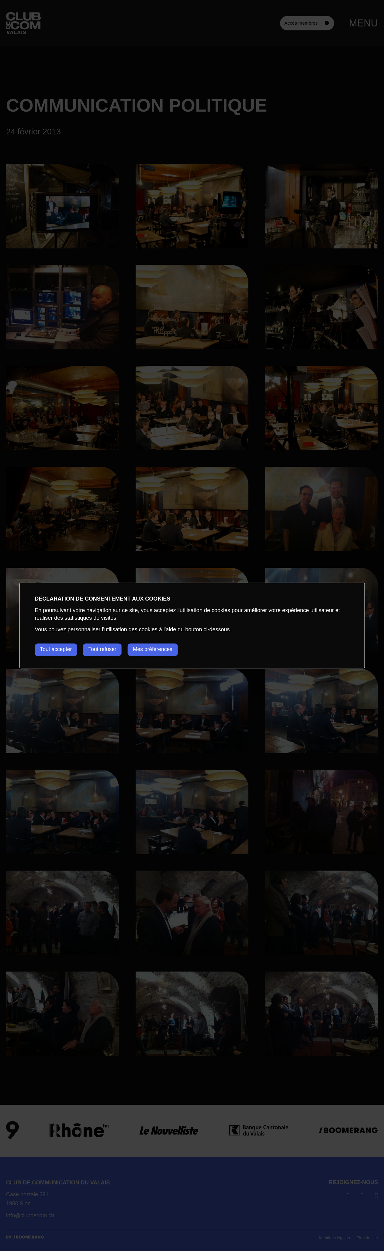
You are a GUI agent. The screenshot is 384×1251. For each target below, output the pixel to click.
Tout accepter (56, 649)
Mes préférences (159, 649)
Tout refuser (106, 649)
